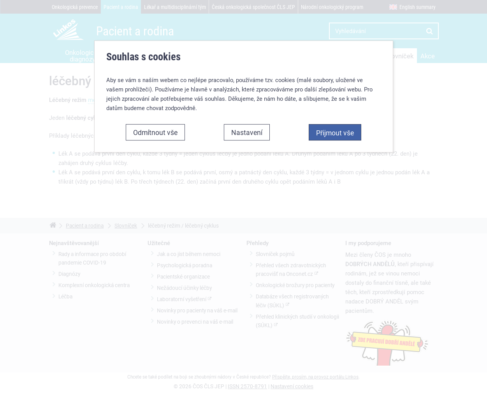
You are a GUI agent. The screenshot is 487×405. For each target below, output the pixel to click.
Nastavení (246, 132)
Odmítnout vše (155, 132)
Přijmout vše (335, 132)
